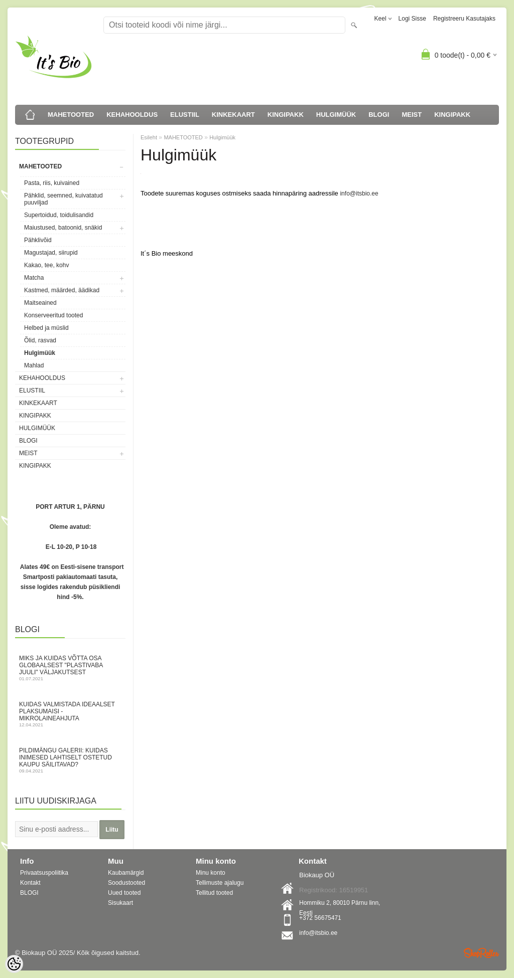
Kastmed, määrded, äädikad (61, 290)
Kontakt (30, 882)
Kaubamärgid (126, 872)
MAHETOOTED (71, 114)
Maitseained (40, 302)
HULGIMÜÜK (336, 114)
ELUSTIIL (184, 114)
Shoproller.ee (481, 953)
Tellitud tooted (214, 892)
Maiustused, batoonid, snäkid (63, 227)
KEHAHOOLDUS (132, 114)
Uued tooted (124, 892)
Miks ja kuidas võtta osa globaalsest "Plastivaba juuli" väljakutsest (70, 668)
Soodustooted (126, 882)
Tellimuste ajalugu (219, 882)
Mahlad (34, 365)
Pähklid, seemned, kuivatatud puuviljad (63, 199)
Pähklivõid (38, 240)
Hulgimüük (39, 352)
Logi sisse (412, 18)
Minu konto (210, 872)
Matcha (34, 277)
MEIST (412, 114)
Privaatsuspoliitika (44, 872)
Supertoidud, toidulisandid (58, 215)
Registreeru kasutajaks (464, 18)
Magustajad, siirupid (51, 252)
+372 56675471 (320, 917)
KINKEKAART (233, 114)
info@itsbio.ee (359, 193)
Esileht (149, 137)
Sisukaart (120, 902)
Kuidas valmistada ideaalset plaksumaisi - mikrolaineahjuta (70, 714)
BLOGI (378, 114)
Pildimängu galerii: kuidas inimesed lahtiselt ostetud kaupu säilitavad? (70, 760)
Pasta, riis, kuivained (51, 182)
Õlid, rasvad (40, 340)
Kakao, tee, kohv (46, 265)
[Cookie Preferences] (14, 964)
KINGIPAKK (286, 114)
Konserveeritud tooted (53, 315)
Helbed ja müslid (46, 327)
